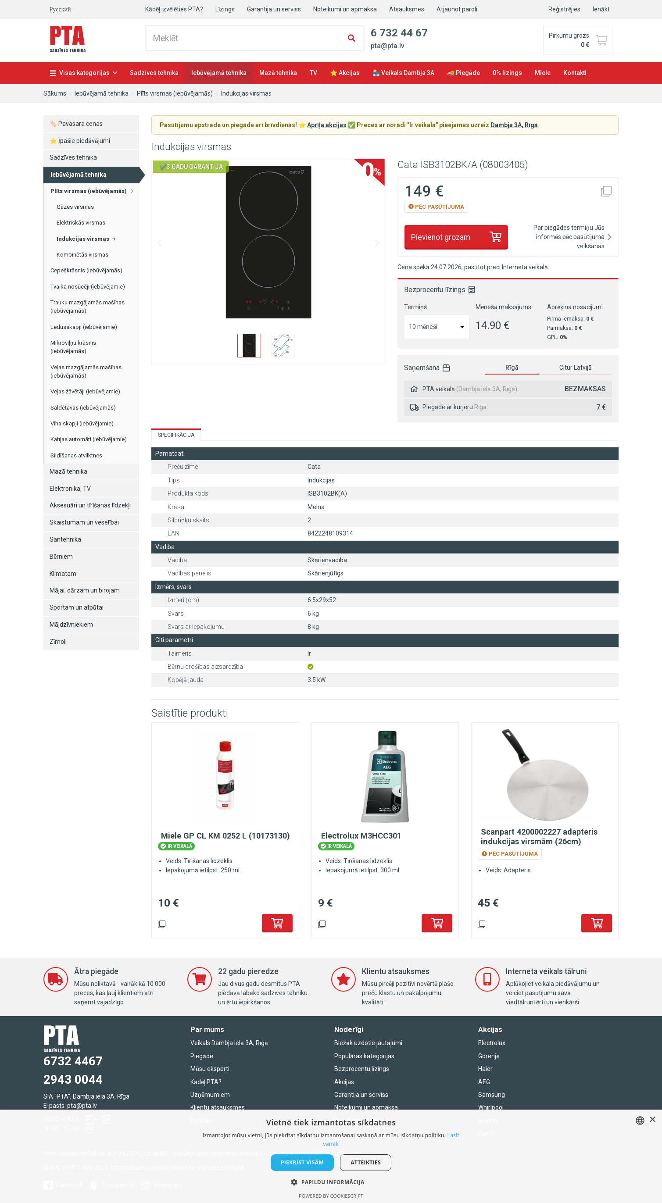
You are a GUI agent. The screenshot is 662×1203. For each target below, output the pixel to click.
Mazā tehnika (278, 72)
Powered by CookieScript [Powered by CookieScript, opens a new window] (331, 1195)
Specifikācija (176, 435)
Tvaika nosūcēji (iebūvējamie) (87, 286)
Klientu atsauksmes (217, 1107)
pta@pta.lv (82, 1105)
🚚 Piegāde (463, 72)
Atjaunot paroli (457, 9)
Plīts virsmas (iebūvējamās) (175, 93)
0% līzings (507, 72)
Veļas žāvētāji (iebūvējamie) (85, 391)
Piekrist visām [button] (302, 1162)
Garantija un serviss (274, 9)
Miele (543, 72)
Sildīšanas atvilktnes (76, 455)
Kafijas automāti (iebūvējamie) (88, 439)
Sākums (54, 93)
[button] (331, 1182)
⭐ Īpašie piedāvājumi (80, 140)
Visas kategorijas (84, 72)
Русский (60, 9)
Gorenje (489, 1056)
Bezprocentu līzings (361, 1068)
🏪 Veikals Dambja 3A (403, 72)
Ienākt (601, 9)
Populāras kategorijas (364, 1056)
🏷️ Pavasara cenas (76, 123)
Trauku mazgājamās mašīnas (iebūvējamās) (87, 306)
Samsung (491, 1094)
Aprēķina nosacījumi (575, 307)
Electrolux (491, 1042)
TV (313, 72)
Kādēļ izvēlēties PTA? (174, 9)
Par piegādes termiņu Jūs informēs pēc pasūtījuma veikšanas (569, 237)
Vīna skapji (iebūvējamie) (82, 423)
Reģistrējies (564, 9)
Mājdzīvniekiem (71, 624)
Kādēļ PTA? (206, 1081)
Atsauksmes (406, 9)
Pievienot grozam (440, 237)
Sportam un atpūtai (77, 607)
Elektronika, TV (70, 488)
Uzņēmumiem (210, 1094)
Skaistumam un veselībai (84, 522)
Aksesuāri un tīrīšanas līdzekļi (90, 505)
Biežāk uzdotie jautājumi (368, 1042)
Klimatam (63, 573)
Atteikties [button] (366, 1162)
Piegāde (201, 1056)
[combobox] (640, 1120)
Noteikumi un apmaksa (345, 9)
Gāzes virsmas (75, 206)
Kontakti (575, 72)
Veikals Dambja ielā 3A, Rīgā (229, 1042)
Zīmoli (58, 641)
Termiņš (415, 307)
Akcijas (344, 1081)
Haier (485, 1068)
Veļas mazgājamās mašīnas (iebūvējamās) (86, 371)
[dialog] (331, 1156)
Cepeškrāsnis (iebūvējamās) (86, 270)
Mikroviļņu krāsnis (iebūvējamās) (73, 347)
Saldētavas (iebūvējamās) (83, 407)
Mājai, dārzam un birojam (85, 590)
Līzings (225, 9)
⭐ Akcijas (345, 72)
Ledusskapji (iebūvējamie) (83, 327)
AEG (484, 1081)
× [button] (652, 1120)
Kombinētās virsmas (82, 254)
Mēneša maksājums (503, 307)
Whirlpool (491, 1107)
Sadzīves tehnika (154, 72)
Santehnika (65, 539)
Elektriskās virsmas (81, 222)
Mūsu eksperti (209, 1068)
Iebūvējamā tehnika (219, 72)
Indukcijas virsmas (246, 93)
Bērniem (61, 556)
